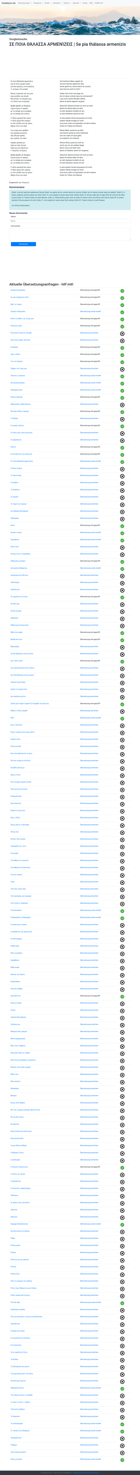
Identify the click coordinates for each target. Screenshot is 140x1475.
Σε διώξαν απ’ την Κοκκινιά (21, 454)
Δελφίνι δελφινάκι (18, 311)
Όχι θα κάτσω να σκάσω (20, 1231)
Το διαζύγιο (15, 490)
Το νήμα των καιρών (19, 504)
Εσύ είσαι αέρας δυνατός (20, 340)
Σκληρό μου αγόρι (18, 1331)
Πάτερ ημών (15, 1245)
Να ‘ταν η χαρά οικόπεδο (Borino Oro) (25, 1110)
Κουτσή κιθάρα (16, 989)
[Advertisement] (70, 63)
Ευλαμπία (14, 347)
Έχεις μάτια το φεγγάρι (20, 825)
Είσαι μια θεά (16, 746)
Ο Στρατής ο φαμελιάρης (20, 1188)
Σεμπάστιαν (15, 1324)
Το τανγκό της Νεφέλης (20, 1431)
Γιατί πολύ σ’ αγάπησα (19, 903)
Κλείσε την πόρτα (18, 974)
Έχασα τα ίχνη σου (18, 810)
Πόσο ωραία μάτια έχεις (20, 1295)
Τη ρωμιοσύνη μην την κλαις (22, 1374)
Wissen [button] (67, 3)
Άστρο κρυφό (16, 611)
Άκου (13, 525)
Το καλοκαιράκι (17, 1423)
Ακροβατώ (15, 539)
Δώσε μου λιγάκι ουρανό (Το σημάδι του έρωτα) (30, 703)
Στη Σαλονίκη (16, 1345)
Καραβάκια (15, 960)
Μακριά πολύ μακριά (19, 1031)
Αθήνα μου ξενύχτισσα (19, 625)
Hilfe (91, 3)
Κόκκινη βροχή (16, 397)
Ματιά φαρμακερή (18, 1039)
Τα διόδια (14, 1359)
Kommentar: (16, 226)
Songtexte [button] (37, 3)
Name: (13, 217)
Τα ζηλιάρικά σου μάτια (20, 1366)
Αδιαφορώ (15, 518)
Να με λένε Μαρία (18, 1103)
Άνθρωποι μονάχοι (18, 561)
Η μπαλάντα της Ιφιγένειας (21, 932)
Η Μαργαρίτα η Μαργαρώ (21, 917)
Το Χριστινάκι (16, 475)
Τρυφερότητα (16, 1438)
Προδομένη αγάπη (18, 1309)
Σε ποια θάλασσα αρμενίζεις (22, 461)
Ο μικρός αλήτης (17, 425)
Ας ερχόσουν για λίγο (19, 597)
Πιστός (13, 1267)
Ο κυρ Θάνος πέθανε (19, 1145)
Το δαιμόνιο (15, 1416)
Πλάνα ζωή (15, 1274)
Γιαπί (13, 882)
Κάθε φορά (15, 967)
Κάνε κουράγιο (16, 953)
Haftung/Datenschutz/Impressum (86, 1473)
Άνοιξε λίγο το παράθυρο (21, 554)
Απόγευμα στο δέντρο (19, 575)
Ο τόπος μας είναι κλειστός (21, 433)
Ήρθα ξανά (15, 946)
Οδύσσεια (14, 1195)
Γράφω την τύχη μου (19, 368)
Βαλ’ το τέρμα (16, 304)
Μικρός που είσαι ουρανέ (21, 1067)
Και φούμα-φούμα (17, 383)
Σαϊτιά (13, 447)
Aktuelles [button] (57, 3)
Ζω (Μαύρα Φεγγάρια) (19, 511)
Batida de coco (16, 639)
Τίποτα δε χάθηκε (18, 1409)
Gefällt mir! (99, 3)
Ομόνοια (14, 1210)
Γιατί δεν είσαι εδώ (18, 889)
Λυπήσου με (15, 1024)
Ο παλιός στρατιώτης (19, 1167)
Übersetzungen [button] (24, 3)
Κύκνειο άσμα (16, 1003)
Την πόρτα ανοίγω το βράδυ (22, 1395)
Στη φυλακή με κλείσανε (20, 1338)
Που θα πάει (15, 1302)
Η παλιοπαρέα (16, 939)
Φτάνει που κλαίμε (18, 839)
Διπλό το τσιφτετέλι (19, 689)
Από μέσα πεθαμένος (19, 568)
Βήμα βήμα (15, 646)
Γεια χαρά (14, 853)
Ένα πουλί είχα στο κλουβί (21, 333)
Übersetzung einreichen (89, 333)
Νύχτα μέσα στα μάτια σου (21, 1131)
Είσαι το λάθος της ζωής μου (22, 319)
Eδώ (12, 718)
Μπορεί (14, 1096)
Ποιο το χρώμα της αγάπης (21, 1281)
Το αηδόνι (14, 482)
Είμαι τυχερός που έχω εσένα (22, 732)
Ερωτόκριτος (16, 803)
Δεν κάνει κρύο (17, 661)
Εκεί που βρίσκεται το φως (21, 753)
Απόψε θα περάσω (18, 290)
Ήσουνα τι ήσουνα (18, 376)
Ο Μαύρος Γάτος (17, 1153)
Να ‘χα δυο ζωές (17, 1117)
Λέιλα (13, 1010)
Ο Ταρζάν (14, 418)
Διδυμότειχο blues (18, 682)
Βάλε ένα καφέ (16, 632)
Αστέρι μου (15, 604)
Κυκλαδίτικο (16, 996)
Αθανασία (14, 618)
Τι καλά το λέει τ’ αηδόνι (20, 1402)
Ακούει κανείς (16, 532)
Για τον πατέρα (16, 361)
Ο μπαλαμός (15, 1160)
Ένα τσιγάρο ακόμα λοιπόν (21, 782)
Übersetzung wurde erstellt (90, 311)
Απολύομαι (15, 582)
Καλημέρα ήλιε (16, 390)
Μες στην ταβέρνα (18, 1046)
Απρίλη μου (15, 589)
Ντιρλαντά (15, 1124)
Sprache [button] (76, 3)
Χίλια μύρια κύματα (18, 1452)
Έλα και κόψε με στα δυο (20, 760)
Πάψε (13, 1238)
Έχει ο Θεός (15, 354)
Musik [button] (47, 3)
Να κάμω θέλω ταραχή (20, 411)
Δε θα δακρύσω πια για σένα (22, 654)
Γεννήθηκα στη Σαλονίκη (20, 867)
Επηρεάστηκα (16, 796)
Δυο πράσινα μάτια (18, 696)
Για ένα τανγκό (16, 875)
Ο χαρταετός (16, 1181)
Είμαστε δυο (15, 739)
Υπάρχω (14, 1445)
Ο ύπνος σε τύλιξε (18, 1174)
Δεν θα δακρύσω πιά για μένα (22, 675)
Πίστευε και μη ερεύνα (20, 1260)
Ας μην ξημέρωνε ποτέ (20, 297)
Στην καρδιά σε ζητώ (19, 1352)
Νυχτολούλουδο (17, 1138)
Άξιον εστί (15, 547)
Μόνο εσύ (14, 1074)
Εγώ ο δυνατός (16, 725)
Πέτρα (13, 1252)
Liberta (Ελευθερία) (18, 1017)
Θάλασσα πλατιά (17, 1388)
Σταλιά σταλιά (16, 468)
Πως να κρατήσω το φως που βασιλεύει (26, 1317)
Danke (85, 3)
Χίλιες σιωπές (16, 1459)
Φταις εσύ (15, 832)
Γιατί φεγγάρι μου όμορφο (21, 896)
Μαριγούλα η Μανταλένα (20, 404)
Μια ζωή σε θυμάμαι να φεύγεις (23, 1060)
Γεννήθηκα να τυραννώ (20, 860)
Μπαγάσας (15, 1088)
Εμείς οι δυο (15, 775)
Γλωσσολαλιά (16, 910)
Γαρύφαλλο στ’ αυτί (18, 846)
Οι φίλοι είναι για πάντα (20, 1202)
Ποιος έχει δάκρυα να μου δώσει (24, 1288)
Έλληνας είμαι (16, 326)
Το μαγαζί (14, 497)
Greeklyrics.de (8, 3)
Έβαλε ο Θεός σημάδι (19, 711)
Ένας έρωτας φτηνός (19, 789)
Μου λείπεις (15, 1081)
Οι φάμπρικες (16, 440)
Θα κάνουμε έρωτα (18, 1381)
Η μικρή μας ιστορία (19, 924)
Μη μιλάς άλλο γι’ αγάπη (20, 1053)
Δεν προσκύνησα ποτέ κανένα (22, 668)
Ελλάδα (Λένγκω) (17, 768)
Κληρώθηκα (15, 981)
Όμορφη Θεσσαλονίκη (19, 1224)
